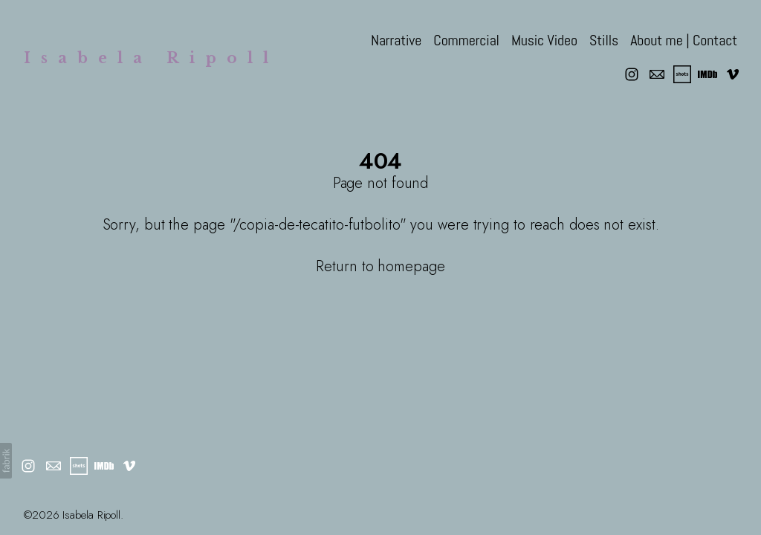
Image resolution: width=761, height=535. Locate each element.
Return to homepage (380, 266)
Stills (603, 40)
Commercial (466, 40)
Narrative (396, 40)
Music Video (544, 40)
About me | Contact (683, 40)
